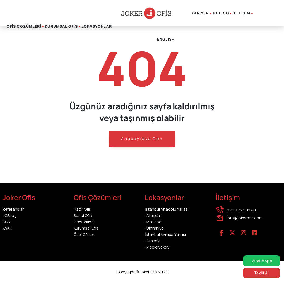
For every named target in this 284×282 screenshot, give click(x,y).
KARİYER (200, 13)
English (166, 39)
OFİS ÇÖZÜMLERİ (24, 26)
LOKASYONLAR (96, 26)
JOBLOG (220, 13)
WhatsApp (262, 261)
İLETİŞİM (241, 13)
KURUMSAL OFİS (61, 26)
